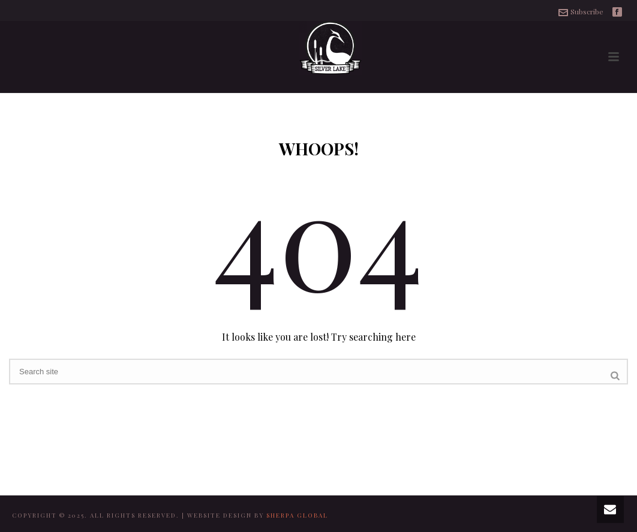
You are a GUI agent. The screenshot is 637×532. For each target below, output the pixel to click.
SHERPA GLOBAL (297, 515)
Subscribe (580, 11)
